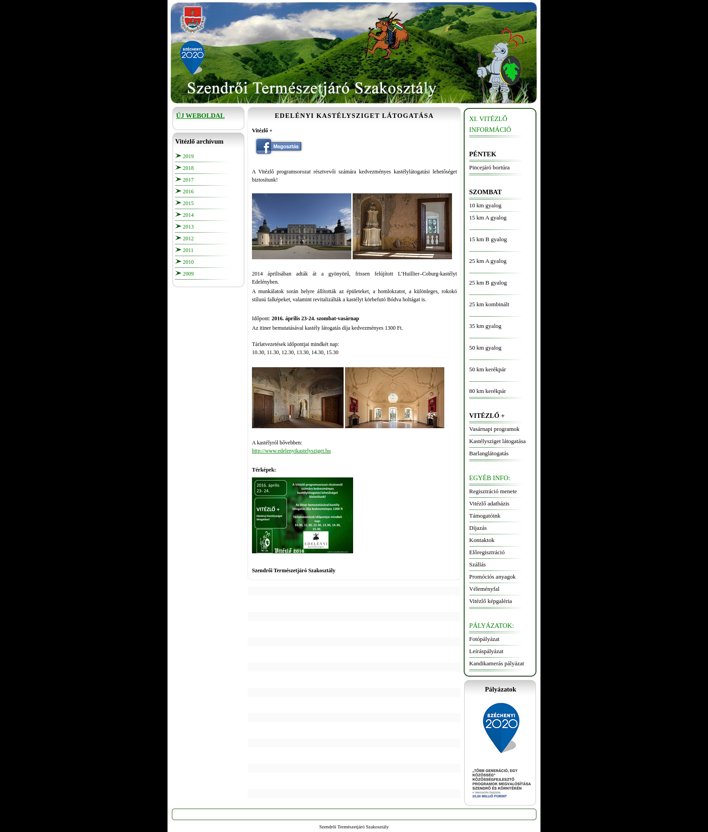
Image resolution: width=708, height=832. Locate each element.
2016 (188, 191)
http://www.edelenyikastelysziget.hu (291, 451)
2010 (188, 262)
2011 (188, 250)
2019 (188, 156)
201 (187, 203)
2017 (188, 180)
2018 (188, 168)
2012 (188, 238)
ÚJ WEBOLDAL (200, 115)
